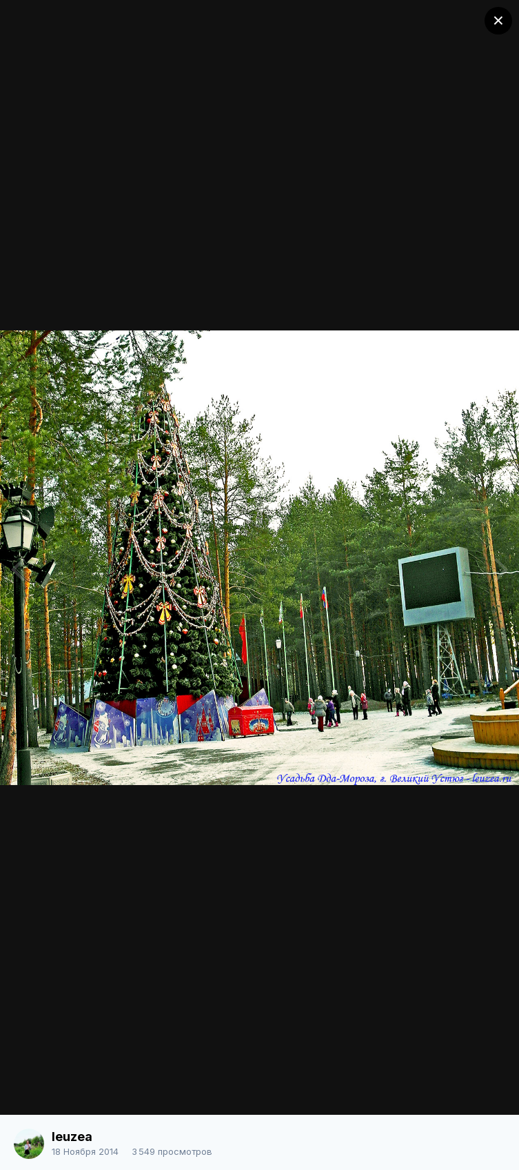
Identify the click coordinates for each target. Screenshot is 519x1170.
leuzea (72, 1136)
